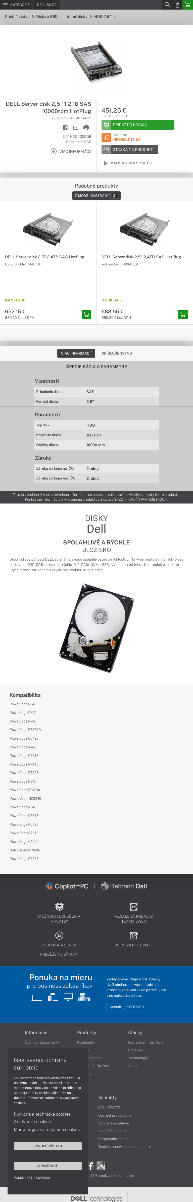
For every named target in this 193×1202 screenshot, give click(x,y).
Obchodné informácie (145, 1042)
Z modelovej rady (96, 196)
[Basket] (187, 5)
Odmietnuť (48, 1166)
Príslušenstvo (19, 16)
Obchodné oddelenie (115, 1115)
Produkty (86, 1032)
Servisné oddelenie (113, 1123)
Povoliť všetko (47, 1146)
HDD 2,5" (104, 16)
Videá (132, 1066)
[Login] (177, 5)
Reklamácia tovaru (113, 1131)
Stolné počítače (90, 1058)
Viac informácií (76, 353)
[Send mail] (76, 128)
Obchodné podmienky (42, 1042)
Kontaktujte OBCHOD (127, 1007)
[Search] (167, 5)
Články (135, 1032)
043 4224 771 (109, 1108)
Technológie (138, 1058)
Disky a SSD (49, 16)
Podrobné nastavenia (32, 1178)
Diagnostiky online (113, 1139)
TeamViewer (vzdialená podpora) (124, 1147)
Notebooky (86, 1042)
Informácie (36, 1032)
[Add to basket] (138, 125)
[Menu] (16, 5)
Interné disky (78, 16)
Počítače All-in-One (93, 1066)
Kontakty (107, 1097)
